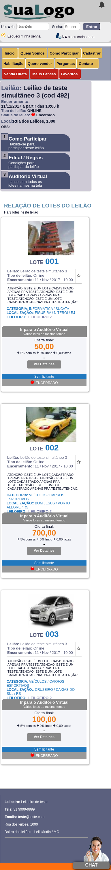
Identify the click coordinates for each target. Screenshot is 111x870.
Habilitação (13, 63)
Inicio (10, 53)
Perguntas (66, 63)
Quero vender (40, 63)
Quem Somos (32, 53)
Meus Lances (44, 74)
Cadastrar (92, 53)
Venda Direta (15, 74)
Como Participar (64, 53)
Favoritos (69, 74)
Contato (86, 63)
